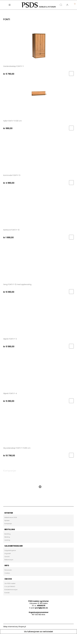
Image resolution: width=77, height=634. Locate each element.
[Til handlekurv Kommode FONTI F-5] (71, 182)
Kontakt (7, 593)
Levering (7, 540)
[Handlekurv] (74, 3)
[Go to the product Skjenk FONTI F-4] (38, 372)
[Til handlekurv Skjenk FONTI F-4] (71, 400)
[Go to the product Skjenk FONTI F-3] (38, 317)
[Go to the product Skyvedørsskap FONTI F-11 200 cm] (38, 426)
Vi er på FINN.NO (9, 586)
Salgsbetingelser (10, 550)
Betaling (7, 537)
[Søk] (61, 5)
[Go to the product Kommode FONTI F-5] (38, 154)
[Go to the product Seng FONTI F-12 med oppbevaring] (38, 263)
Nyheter (7, 520)
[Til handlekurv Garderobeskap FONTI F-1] (71, 73)
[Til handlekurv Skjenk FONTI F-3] (71, 346)
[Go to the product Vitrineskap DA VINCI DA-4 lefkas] (38, 495)
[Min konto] (67, 5)
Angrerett (7, 553)
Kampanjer (8, 524)
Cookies (7, 573)
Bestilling (7, 534)
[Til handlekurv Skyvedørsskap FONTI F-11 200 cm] (71, 455)
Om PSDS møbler (9, 583)
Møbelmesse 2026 (10, 517)
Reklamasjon (8, 560)
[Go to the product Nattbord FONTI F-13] (38, 208)
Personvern (8, 570)
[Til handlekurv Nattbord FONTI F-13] (71, 237)
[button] (9, 5)
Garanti (7, 557)
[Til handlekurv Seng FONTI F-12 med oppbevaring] (71, 291)
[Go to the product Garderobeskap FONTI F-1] (38, 44)
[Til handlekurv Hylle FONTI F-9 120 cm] (71, 128)
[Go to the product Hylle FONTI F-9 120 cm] (38, 99)
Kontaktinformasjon (11, 590)
